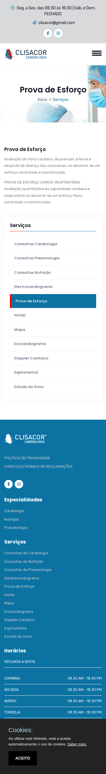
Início (42, 99)
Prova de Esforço (31, 301)
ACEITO (22, 758)
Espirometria (26, 372)
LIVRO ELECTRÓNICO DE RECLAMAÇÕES (38, 466)
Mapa (19, 329)
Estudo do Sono (29, 386)
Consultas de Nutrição (23, 561)
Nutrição (11, 519)
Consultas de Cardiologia (26, 553)
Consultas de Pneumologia (27, 570)
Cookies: (20, 730)
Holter (20, 315)
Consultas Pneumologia (36, 258)
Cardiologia (14, 511)
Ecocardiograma (30, 343)
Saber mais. (77, 744)
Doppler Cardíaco (31, 358)
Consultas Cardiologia (35, 244)
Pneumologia (15, 527)
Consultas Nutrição (32, 272)
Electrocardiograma (33, 286)
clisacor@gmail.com (56, 22)
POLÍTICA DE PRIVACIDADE (27, 458)
